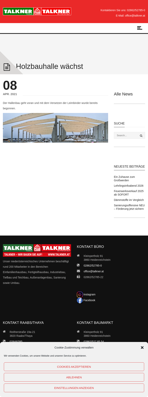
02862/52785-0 (136, 10)
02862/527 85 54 (94, 341)
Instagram (86, 294)
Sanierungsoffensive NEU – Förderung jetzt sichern (129, 207)
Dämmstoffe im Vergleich (129, 199)
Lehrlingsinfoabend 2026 (128, 185)
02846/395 (16, 341)
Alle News (123, 94)
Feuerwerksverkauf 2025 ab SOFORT (129, 193)
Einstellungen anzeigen (74, 387)
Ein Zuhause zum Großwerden (124, 178)
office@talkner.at (135, 15)
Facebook (86, 300)
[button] (142, 347)
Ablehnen (74, 377)
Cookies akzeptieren (74, 366)
